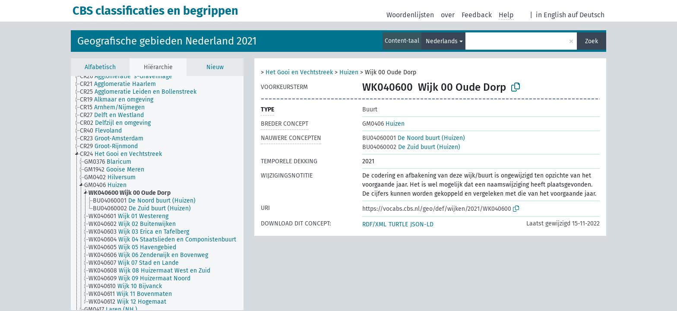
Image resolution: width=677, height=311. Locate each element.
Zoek (591, 41)
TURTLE (398, 224)
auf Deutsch (586, 15)
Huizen (348, 72)
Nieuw (215, 67)
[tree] (157, 193)
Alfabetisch (100, 67)
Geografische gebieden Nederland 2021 (166, 41)
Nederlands (442, 41)
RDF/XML (374, 224)
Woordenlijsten (410, 15)
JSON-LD (421, 224)
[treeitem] (129, 76)
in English (551, 15)
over (448, 15)
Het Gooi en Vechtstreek (299, 72)
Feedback (477, 15)
